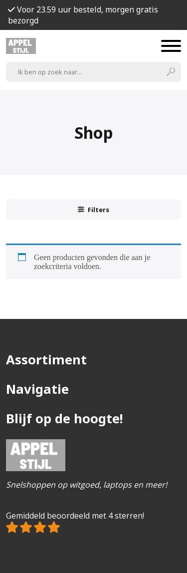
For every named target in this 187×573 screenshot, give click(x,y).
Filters (94, 209)
